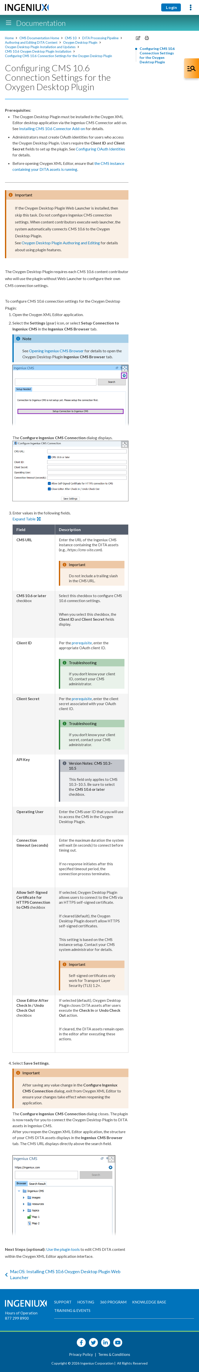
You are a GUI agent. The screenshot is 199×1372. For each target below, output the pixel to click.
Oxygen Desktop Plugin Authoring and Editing (61, 242)
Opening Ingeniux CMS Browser (56, 350)
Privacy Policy (81, 1354)
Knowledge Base (149, 1302)
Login (171, 7)
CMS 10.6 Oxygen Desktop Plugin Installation (38, 51)
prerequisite (82, 643)
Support (63, 1302)
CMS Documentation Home (39, 38)
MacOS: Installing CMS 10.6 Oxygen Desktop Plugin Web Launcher (62, 1274)
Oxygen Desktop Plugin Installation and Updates (40, 47)
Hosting (85, 1302)
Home (9, 38)
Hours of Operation (21, 1313)
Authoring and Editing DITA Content (31, 42)
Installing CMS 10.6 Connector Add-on (52, 128)
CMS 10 (71, 38)
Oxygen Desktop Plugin (80, 42)
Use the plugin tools (63, 1249)
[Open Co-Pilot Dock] (191, 68)
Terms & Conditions (114, 1354)
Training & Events (72, 1310)
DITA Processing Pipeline (100, 38)
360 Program (113, 1302)
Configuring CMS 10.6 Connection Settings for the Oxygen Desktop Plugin (58, 56)
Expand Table (26, 518)
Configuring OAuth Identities (100, 148)
